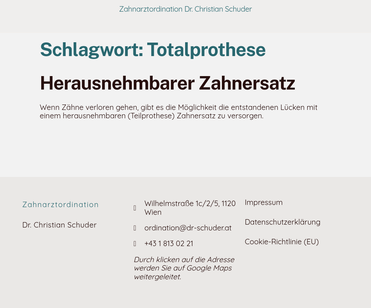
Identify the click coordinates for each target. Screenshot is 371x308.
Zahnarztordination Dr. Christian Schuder (185, 8)
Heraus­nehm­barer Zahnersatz (167, 83)
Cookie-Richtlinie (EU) (282, 241)
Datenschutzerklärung (283, 221)
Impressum (264, 202)
